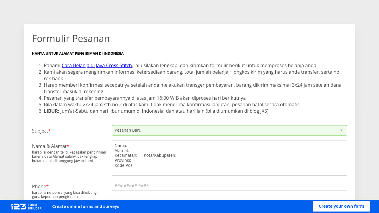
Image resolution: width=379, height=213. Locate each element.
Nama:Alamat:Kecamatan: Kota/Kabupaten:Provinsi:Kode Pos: (229, 158)
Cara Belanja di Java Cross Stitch (97, 65)
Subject (40, 131)
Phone (39, 186)
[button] (341, 206)
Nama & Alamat (49, 146)
